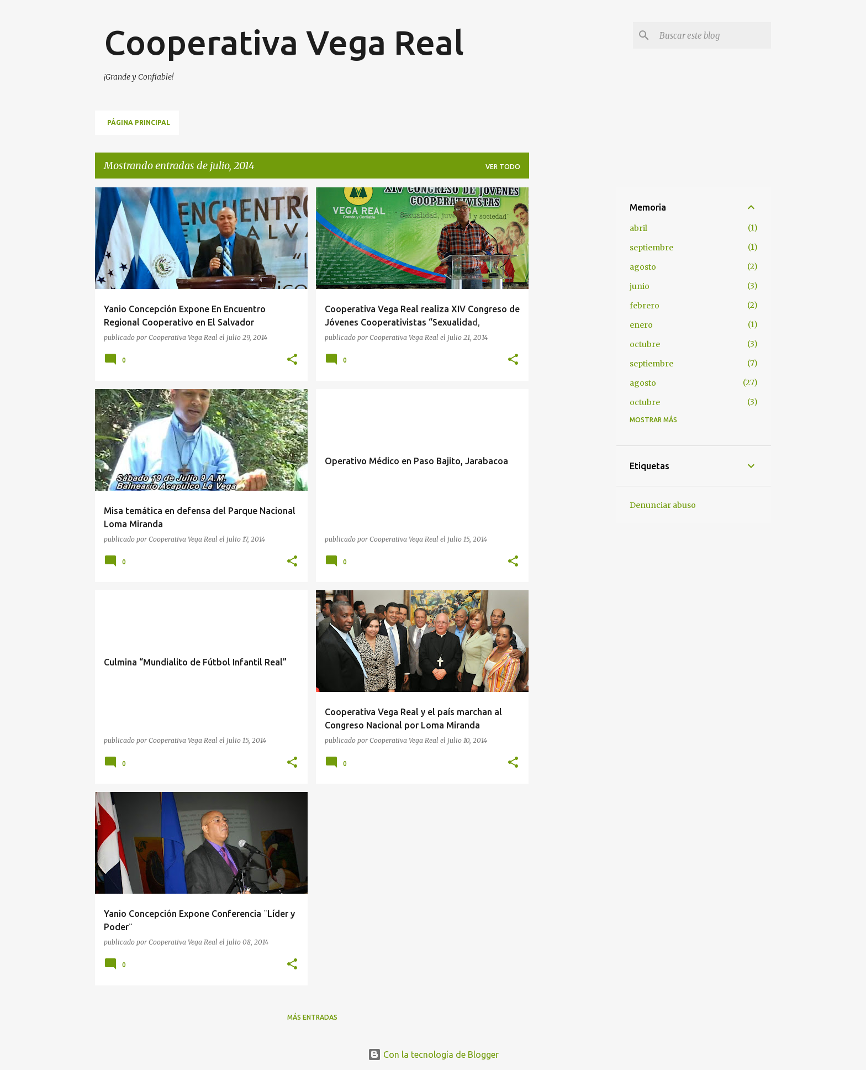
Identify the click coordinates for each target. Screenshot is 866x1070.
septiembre (651, 248)
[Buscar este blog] (713, 35)
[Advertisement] (572, 353)
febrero (644, 306)
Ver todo (502, 166)
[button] (292, 360)
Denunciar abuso (663, 505)
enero (641, 325)
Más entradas (312, 1017)
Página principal (138, 122)
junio (640, 286)
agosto (643, 267)
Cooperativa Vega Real (284, 42)
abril (638, 228)
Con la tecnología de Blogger (433, 1054)
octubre (645, 344)
